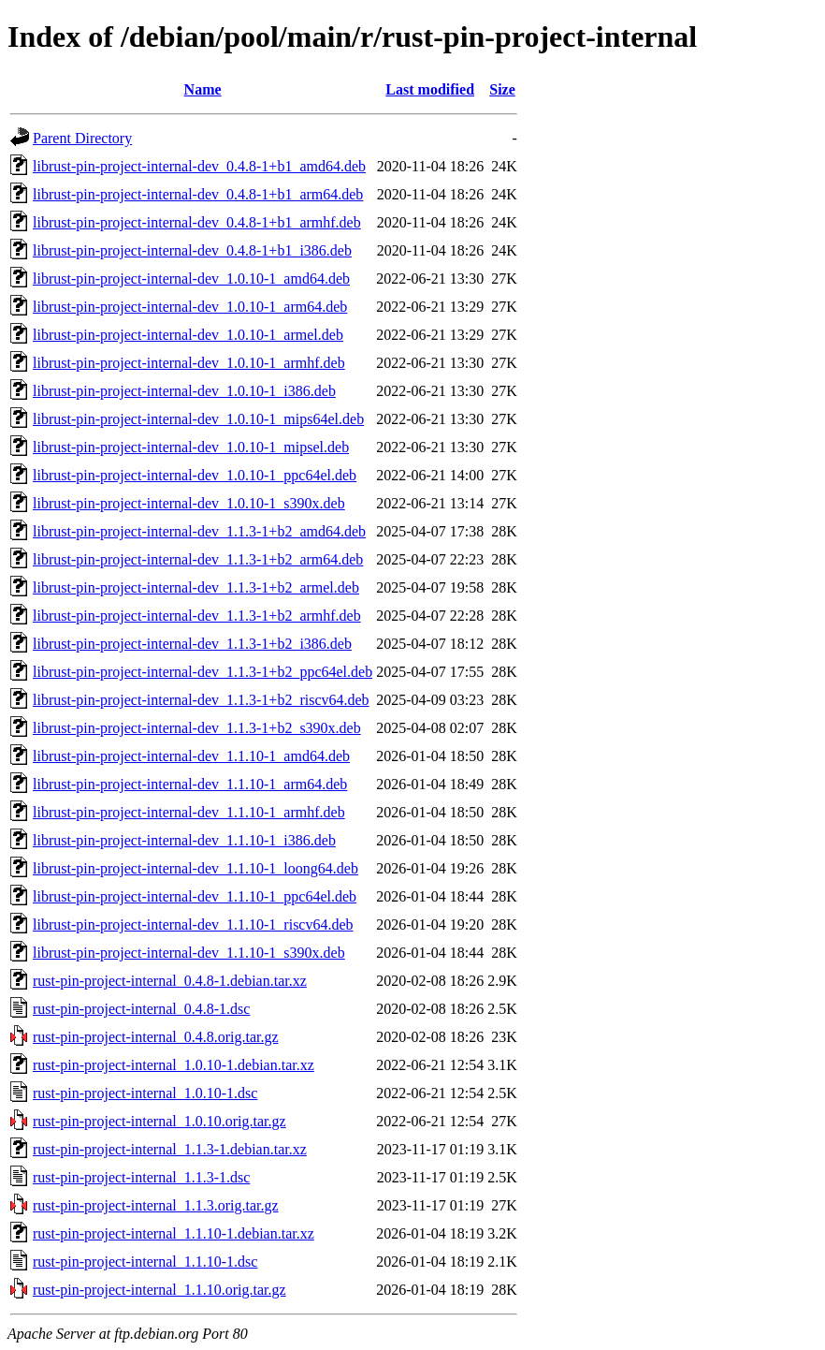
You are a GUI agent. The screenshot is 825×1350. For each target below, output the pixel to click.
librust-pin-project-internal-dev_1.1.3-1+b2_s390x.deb (197, 728)
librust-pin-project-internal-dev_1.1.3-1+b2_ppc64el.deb (202, 672)
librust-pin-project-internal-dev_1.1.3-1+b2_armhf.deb (197, 616)
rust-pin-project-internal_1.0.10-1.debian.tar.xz (173, 1065)
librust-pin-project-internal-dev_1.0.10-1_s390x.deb (189, 503)
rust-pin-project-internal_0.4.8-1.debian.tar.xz (170, 981)
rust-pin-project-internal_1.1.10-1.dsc (145, 1261)
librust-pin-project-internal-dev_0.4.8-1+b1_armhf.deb (197, 222)
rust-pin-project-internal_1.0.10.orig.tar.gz (159, 1121)
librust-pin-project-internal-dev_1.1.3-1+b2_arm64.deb (198, 559)
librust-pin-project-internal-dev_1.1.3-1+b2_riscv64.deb (201, 700)
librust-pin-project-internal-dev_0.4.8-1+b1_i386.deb (192, 250)
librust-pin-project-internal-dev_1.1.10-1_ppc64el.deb (194, 896)
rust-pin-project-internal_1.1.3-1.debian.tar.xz (170, 1149)
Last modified (429, 89)
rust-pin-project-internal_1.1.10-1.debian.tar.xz (173, 1233)
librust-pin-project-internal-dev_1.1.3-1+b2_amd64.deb (199, 531)
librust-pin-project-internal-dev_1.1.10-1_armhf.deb (189, 812)
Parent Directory (82, 138)
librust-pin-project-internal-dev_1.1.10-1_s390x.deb (189, 953)
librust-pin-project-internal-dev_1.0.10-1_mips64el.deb (198, 419)
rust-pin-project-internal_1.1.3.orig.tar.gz (156, 1205)
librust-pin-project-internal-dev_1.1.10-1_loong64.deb (195, 868)
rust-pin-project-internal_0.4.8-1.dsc (141, 1009)
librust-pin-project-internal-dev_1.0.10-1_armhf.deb (189, 363)
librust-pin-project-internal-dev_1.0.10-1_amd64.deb (191, 278)
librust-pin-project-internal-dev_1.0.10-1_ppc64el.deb (194, 475)
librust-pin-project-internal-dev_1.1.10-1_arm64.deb (190, 784)
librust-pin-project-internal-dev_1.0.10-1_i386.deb (184, 391)
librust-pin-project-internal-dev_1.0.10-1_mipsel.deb (191, 447)
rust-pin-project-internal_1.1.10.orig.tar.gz (159, 1290)
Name (203, 89)
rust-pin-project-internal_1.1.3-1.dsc (141, 1177)
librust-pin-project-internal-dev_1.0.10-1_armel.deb (188, 335)
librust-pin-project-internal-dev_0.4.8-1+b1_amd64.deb (199, 166)
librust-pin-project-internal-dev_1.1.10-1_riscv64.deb (193, 924)
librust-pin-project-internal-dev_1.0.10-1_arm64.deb (190, 307)
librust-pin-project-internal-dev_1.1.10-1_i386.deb (184, 840)
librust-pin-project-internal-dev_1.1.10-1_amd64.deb (191, 756)
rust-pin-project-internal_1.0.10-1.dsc (145, 1093)
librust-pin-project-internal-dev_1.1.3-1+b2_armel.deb (196, 587)
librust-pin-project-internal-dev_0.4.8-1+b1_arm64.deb (198, 194)
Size (502, 89)
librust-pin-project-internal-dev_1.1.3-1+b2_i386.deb (192, 644)
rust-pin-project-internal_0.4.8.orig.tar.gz (156, 1037)
